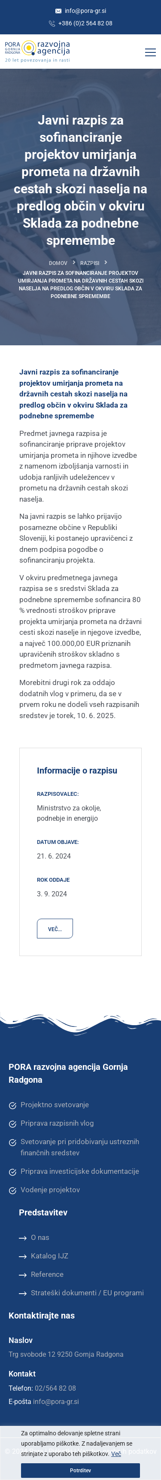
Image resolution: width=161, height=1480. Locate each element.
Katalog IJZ (43, 1256)
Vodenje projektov (44, 1190)
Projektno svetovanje (49, 1105)
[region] (80, 1453)
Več (116, 1453)
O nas (34, 1238)
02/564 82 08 (55, 1388)
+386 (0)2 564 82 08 (80, 23)
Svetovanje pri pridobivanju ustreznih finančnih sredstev (74, 1147)
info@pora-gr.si (80, 10)
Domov (58, 263)
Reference (41, 1275)
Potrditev (80, 1471)
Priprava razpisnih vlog (51, 1123)
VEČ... (55, 929)
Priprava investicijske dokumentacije (74, 1171)
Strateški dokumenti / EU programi (81, 1293)
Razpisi (89, 263)
